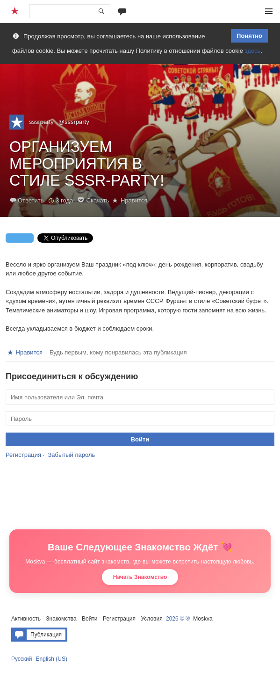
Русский (21, 659)
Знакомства (61, 618)
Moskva (202, 618)
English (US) (51, 659)
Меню (269, 11)
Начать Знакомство (140, 577)
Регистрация (23, 454)
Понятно (249, 35)
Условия (151, 618)
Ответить (31, 200)
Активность (26, 618)
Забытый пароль (71, 454)
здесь (253, 50)
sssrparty (41, 121)
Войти (90, 618)
